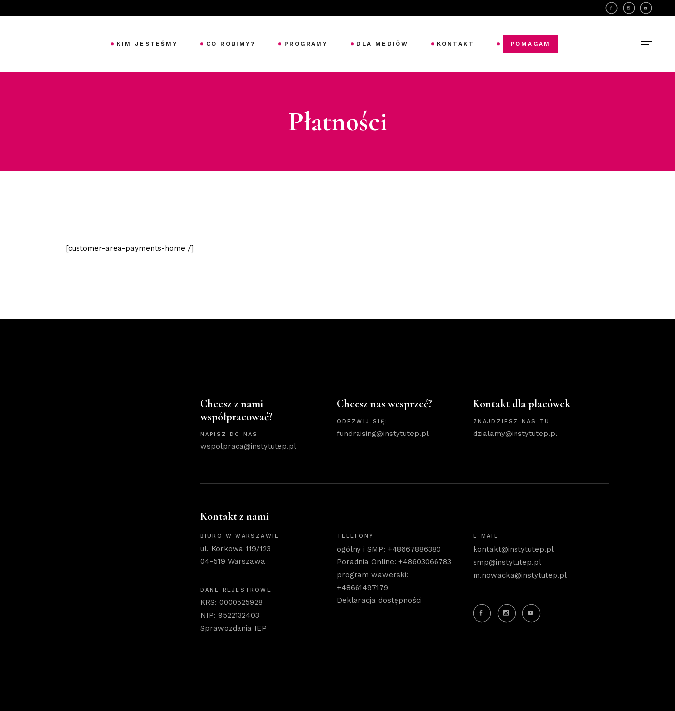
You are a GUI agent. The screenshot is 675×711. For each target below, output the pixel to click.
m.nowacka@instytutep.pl (520, 575)
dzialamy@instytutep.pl (515, 433)
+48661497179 (362, 587)
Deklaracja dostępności (379, 600)
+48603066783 (424, 561)
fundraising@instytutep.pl (383, 433)
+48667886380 (414, 549)
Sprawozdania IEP (233, 628)
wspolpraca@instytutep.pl (248, 446)
